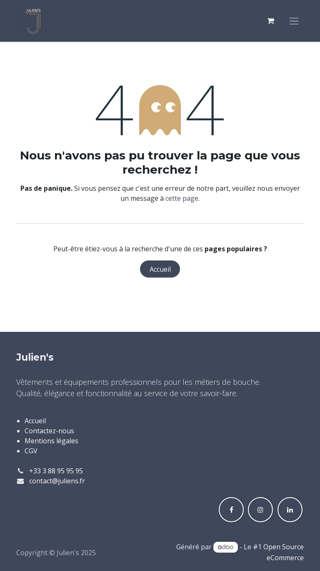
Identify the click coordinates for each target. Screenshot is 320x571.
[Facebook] (231, 509)
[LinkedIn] (290, 509)
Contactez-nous (49, 430)
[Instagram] (260, 509)
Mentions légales (51, 440)
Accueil (160, 269)
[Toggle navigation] (294, 21)
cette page (181, 198)
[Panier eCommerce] (270, 20)
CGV (31, 450)
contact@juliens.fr (57, 480)
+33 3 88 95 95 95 (56, 470)
